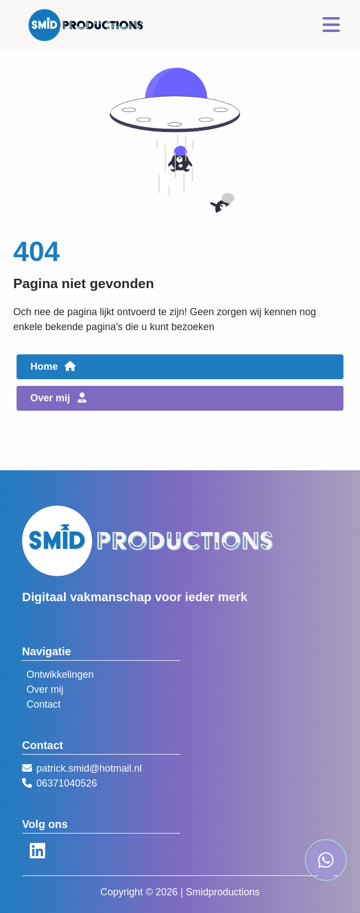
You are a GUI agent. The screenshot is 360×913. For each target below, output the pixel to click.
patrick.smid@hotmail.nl (89, 768)
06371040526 (66, 783)
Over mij (44, 689)
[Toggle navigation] (331, 25)
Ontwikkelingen (60, 674)
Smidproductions (223, 892)
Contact (43, 704)
